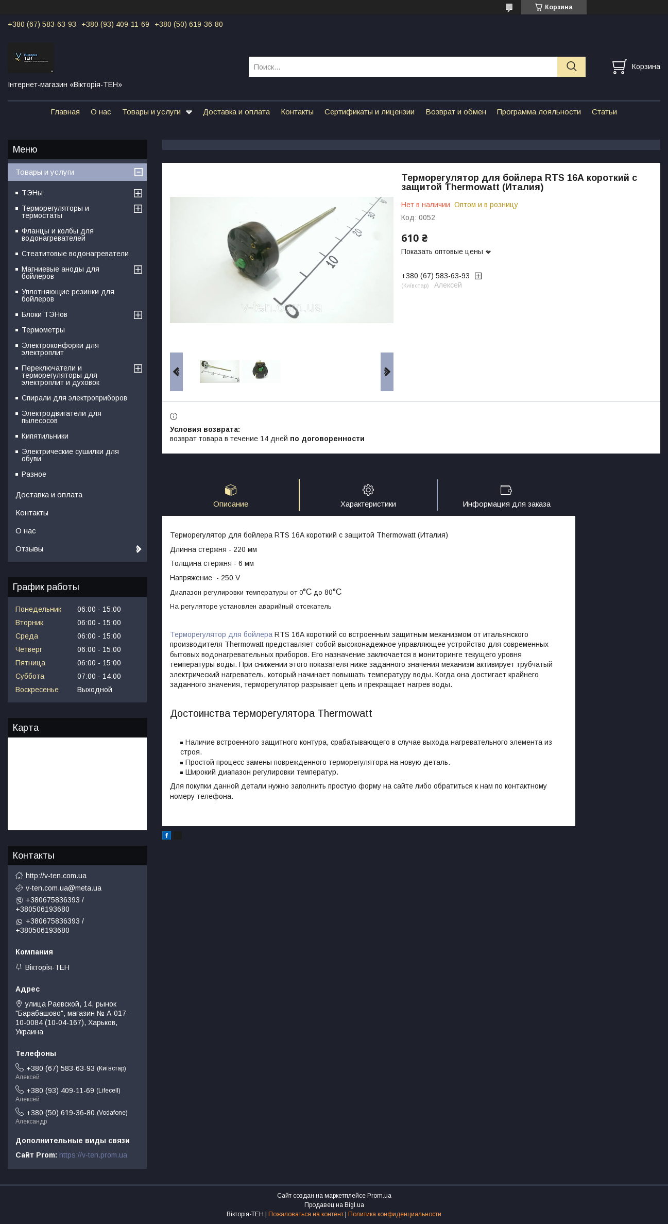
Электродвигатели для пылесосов (61, 417)
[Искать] (571, 67)
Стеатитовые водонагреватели (75, 253)
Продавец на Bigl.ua (334, 1205)
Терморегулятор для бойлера (221, 634)
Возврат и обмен (455, 111)
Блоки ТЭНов (44, 314)
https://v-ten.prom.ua (93, 1155)
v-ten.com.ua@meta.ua (63, 888)
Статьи (604, 111)
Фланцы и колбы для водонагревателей (58, 234)
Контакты (297, 111)
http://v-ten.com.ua (56, 875)
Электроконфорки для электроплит (60, 349)
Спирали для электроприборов (74, 398)
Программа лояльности (539, 111)
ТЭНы (32, 193)
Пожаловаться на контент (306, 1214)
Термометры (43, 330)
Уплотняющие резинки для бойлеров (68, 295)
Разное (34, 474)
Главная (65, 111)
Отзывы (29, 548)
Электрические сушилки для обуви (70, 455)
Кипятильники (45, 436)
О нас (101, 111)
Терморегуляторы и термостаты (55, 212)
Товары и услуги (151, 111)
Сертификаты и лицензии (369, 111)
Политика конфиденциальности (394, 1214)
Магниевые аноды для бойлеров (60, 272)
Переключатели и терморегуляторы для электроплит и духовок (60, 375)
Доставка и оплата (236, 111)
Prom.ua (379, 1195)
